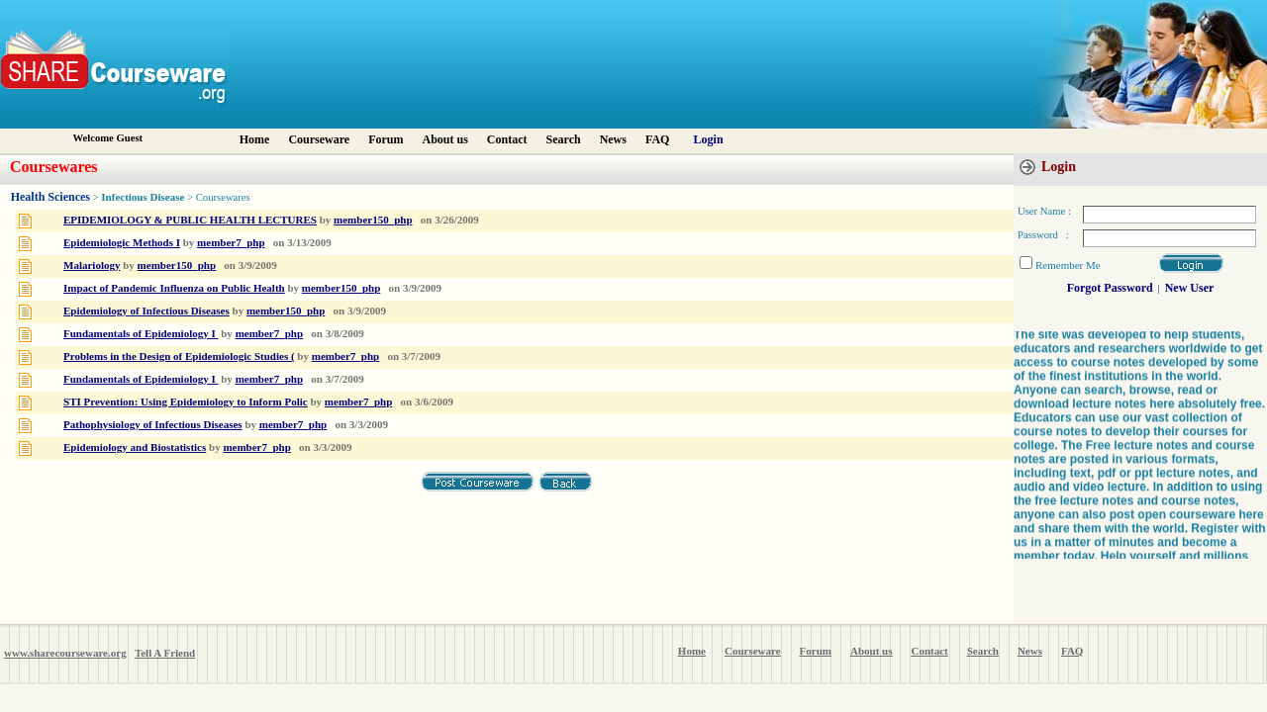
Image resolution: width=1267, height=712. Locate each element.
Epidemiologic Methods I (121, 242)
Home (255, 139)
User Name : (1044, 211)
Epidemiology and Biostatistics (134, 447)
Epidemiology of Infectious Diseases (146, 310)
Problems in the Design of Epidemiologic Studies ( (179, 356)
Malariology (91, 265)
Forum (385, 139)
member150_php (373, 219)
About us (444, 139)
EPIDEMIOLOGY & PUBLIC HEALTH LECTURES (190, 219)
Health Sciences (50, 197)
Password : (1043, 234)
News (613, 139)
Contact (507, 139)
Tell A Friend (165, 653)
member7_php (230, 242)
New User (1190, 288)
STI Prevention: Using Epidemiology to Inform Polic (185, 401)
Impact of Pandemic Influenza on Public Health (174, 288)
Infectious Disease (142, 197)
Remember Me (1068, 265)
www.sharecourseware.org (65, 653)
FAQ (657, 139)
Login (709, 139)
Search (563, 139)
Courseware (318, 139)
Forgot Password (1110, 288)
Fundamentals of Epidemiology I (140, 333)
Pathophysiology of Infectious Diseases (153, 424)
